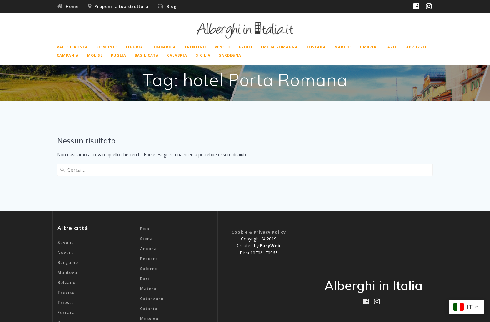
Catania (149, 259)
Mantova (67, 223)
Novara (66, 203)
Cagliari (149, 279)
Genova (148, 289)
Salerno (149, 219)
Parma (65, 273)
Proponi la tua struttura (121, 6)
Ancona (148, 199)
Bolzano (67, 233)
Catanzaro (151, 249)
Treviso (66, 243)
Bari (144, 229)
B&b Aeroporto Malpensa (168, 299)
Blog (172, 6)
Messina (149, 269)
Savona (66, 193)
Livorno (66, 293)
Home (72, 6)
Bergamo (68, 213)
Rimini (65, 283)
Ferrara (66, 263)
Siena (146, 189)
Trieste (66, 253)
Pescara (149, 209)
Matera (148, 239)
